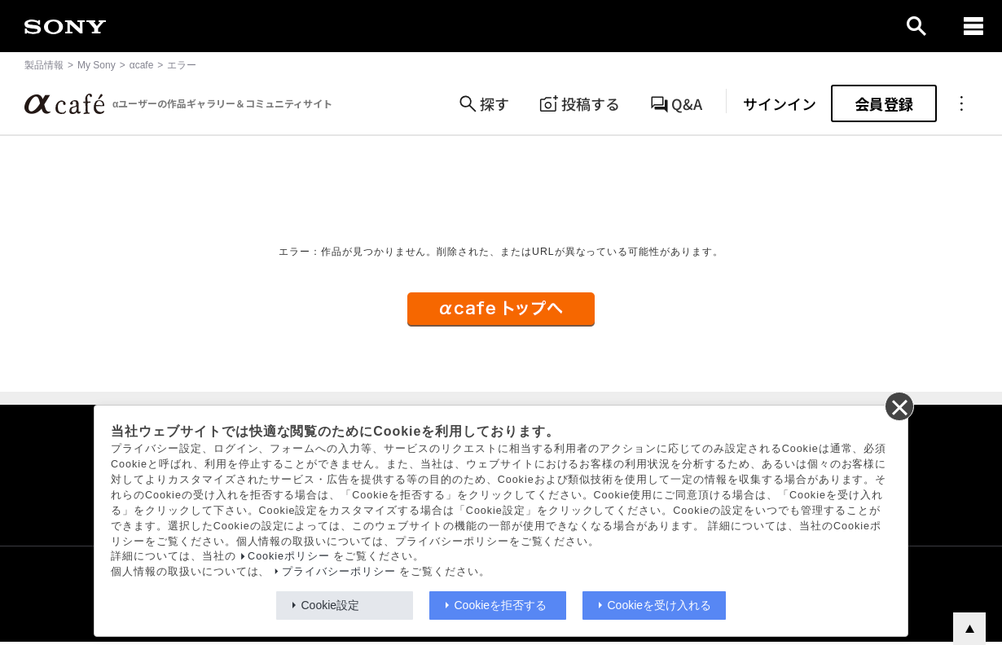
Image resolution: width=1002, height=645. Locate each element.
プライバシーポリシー (339, 571)
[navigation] (973, 26)
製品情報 (44, 65)
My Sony (96, 65)
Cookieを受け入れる (660, 605)
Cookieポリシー (289, 556)
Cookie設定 (330, 605)
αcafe (142, 65)
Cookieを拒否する (501, 605)
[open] (916, 26)
